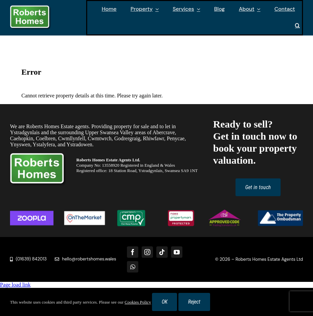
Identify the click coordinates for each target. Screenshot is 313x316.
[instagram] (147, 252)
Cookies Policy (138, 302)
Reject (194, 302)
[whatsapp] (132, 266)
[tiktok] (162, 252)
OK (164, 302)
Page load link (15, 285)
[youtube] (176, 252)
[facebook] (132, 252)
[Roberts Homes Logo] (30, 8)
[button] (297, 26)
